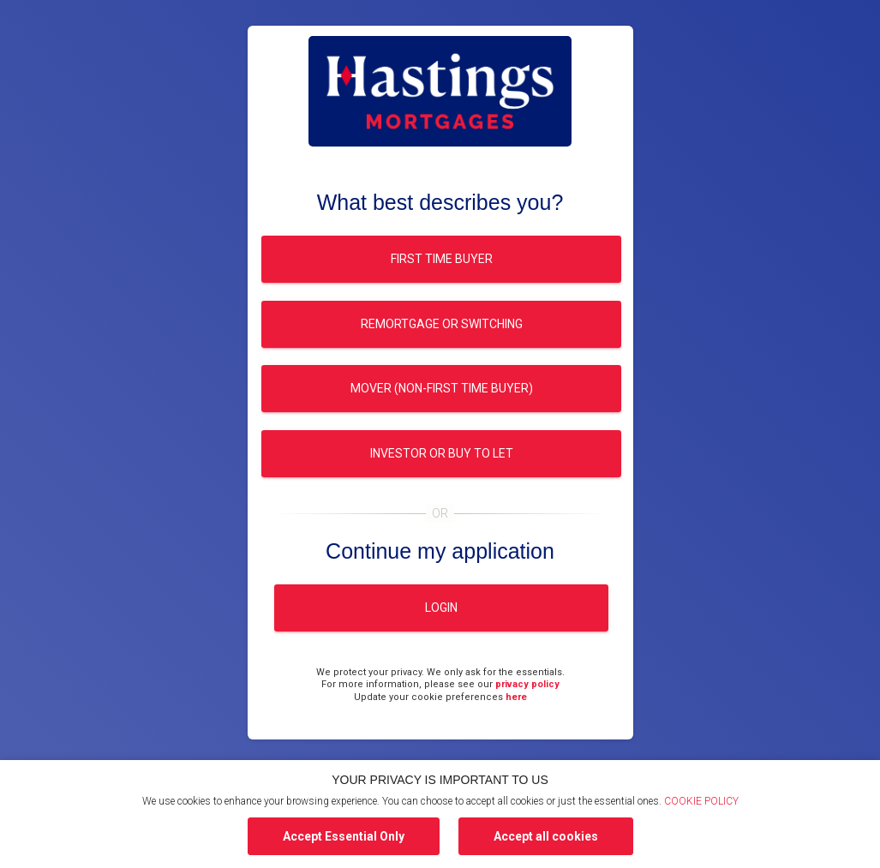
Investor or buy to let (440, 453)
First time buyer (441, 259)
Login (441, 607)
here (516, 697)
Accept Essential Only (343, 836)
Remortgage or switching (441, 324)
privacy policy (527, 684)
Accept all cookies (546, 836)
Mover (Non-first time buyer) (441, 388)
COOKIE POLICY (701, 801)
